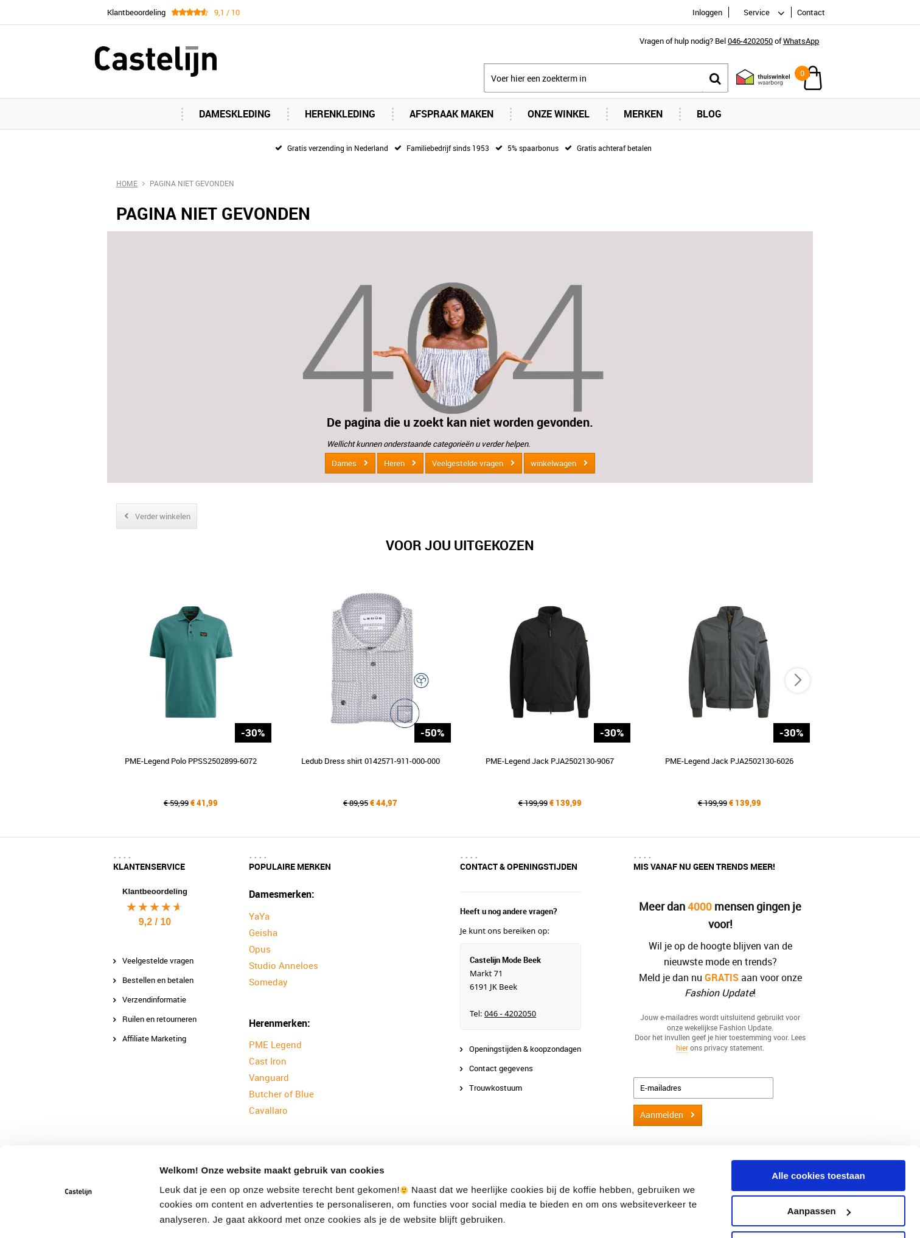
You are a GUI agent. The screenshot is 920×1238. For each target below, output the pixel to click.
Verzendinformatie (154, 999)
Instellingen (185, 1214)
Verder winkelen (162, 516)
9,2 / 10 (155, 922)
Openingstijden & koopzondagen (525, 1048)
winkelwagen (553, 463)
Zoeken (715, 78)
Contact (811, 12)
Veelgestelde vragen (467, 463)
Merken (643, 114)
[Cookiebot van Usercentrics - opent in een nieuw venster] (79, 1214)
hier (682, 1047)
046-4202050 (750, 40)
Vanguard (269, 1077)
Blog (709, 114)
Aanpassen (819, 1171)
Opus (260, 949)
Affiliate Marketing (154, 1038)
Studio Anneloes (283, 965)
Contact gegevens (501, 1068)
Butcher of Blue (281, 1094)
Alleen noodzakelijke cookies (818, 1207)
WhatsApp (801, 40)
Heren (394, 463)
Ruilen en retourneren (159, 1018)
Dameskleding (235, 114)
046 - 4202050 (510, 1013)
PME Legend (275, 1044)
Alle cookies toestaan (818, 1136)
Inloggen (707, 12)
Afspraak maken (451, 114)
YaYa (259, 916)
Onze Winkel (559, 114)
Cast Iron (268, 1061)
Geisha (263, 932)
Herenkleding (340, 114)
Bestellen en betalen (157, 979)
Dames (344, 463)
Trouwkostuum (495, 1087)
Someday (268, 982)
